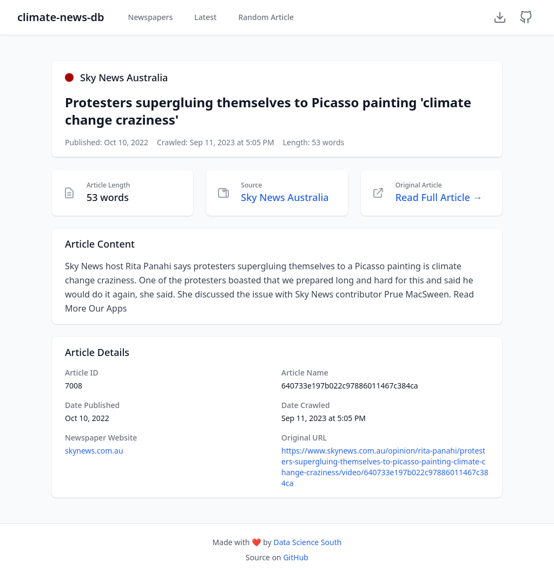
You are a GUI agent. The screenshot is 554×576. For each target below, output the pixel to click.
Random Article (266, 17)
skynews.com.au (94, 450)
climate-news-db (60, 17)
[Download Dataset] (500, 17)
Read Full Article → (439, 197)
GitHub (295, 557)
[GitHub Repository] (526, 17)
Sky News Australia (284, 197)
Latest (205, 17)
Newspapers (150, 17)
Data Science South (307, 542)
